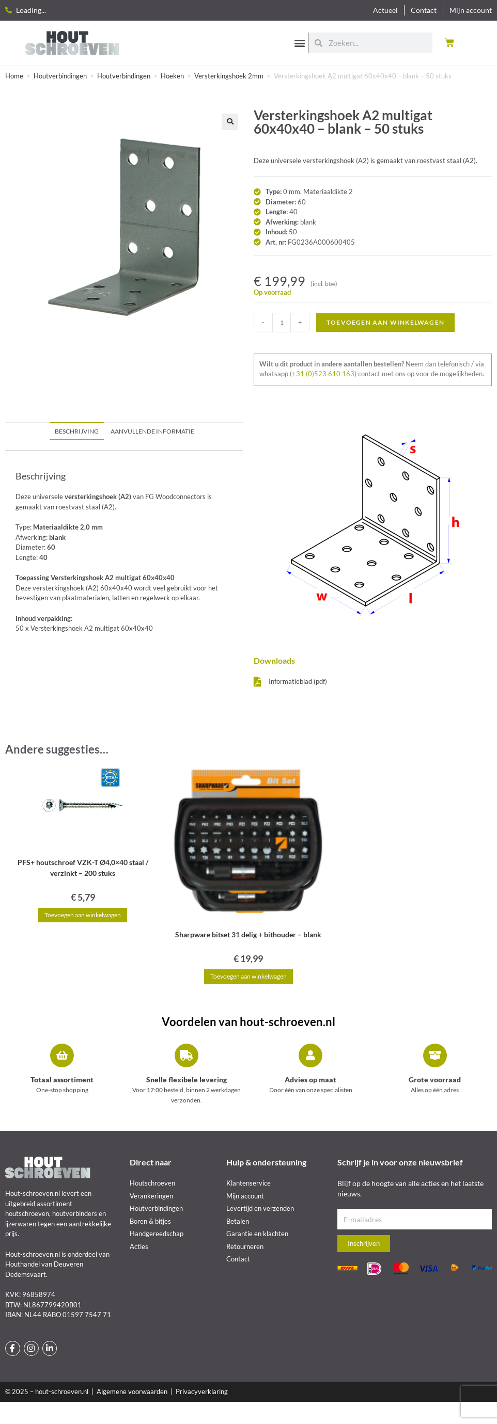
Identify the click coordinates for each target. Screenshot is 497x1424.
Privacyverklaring (202, 1391)
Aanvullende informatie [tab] (152, 431)
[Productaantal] (281, 322)
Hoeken (172, 76)
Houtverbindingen (60, 76)
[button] (299, 42)
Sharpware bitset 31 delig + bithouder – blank (248, 934)
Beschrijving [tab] (77, 431)
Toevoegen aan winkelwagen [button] (82, 915)
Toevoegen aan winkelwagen (385, 322)
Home (14, 76)
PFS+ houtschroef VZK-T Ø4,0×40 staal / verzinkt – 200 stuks (83, 867)
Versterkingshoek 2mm (228, 76)
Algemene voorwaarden (132, 1391)
